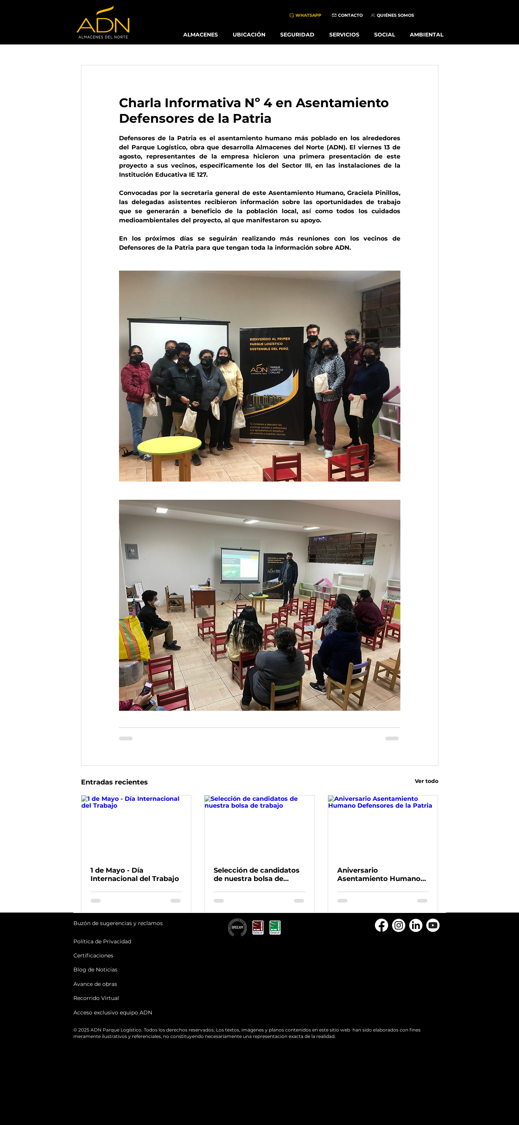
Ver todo (426, 781)
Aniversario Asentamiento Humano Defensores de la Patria (379, 874)
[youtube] (433, 925)
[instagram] (398, 925)
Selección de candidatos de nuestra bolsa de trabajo (257, 874)
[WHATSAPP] (305, 15)
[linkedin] (415, 925)
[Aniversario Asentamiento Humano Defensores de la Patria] (383, 826)
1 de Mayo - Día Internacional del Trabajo (134, 874)
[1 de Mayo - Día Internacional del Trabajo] (136, 826)
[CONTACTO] (347, 15)
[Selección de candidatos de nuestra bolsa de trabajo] (259, 826)
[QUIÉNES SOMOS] (392, 15)
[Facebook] (381, 925)
